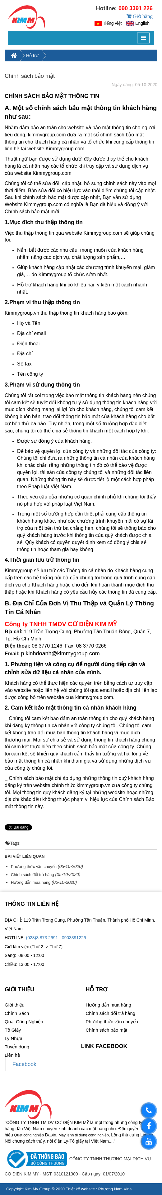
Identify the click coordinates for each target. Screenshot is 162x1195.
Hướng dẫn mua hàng (30, 898)
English (142, 31)
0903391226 (74, 953)
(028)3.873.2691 (42, 953)
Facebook (24, 1080)
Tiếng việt (112, 31)
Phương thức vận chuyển (34, 882)
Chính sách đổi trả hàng (32, 890)
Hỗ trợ (32, 71)
